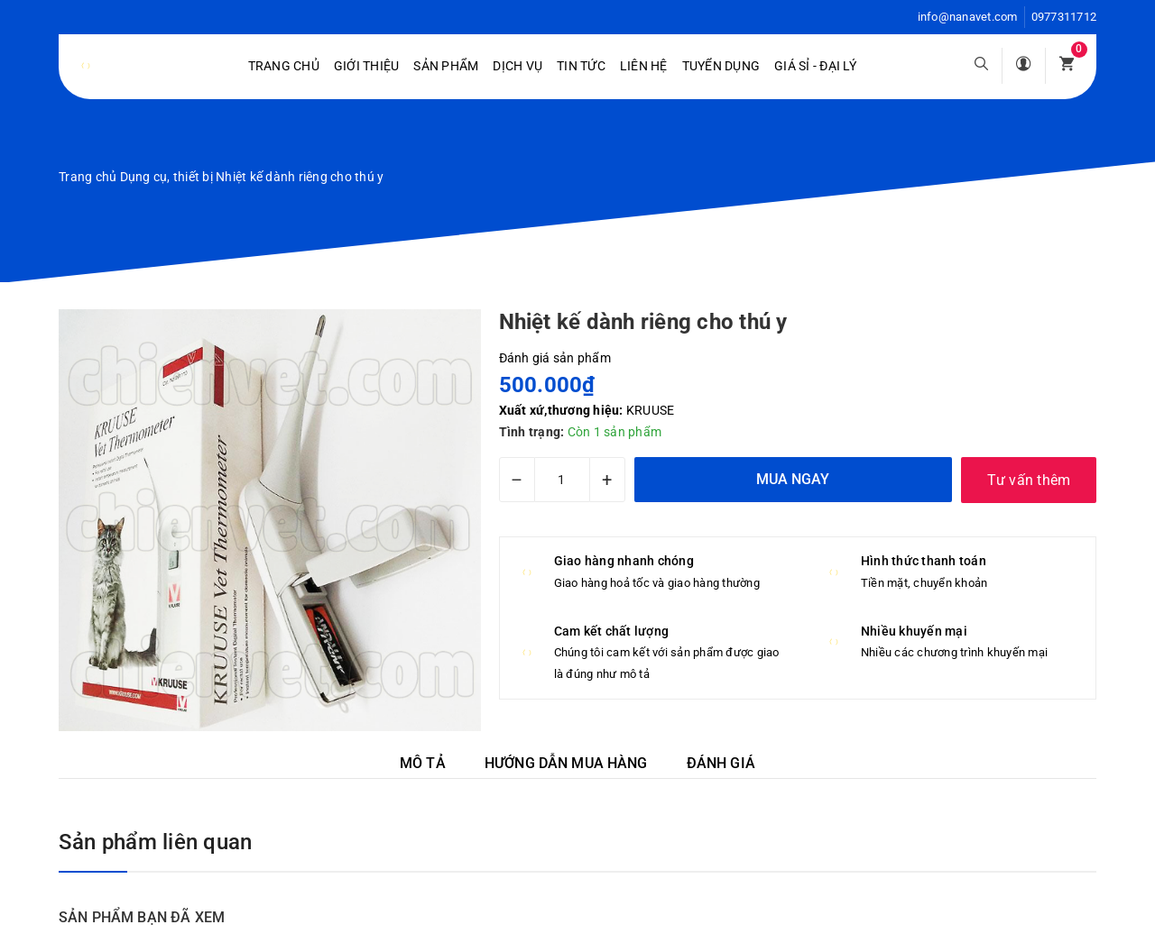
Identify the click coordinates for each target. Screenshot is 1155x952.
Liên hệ (644, 66)
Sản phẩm (445, 66)
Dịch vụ (517, 66)
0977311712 (1064, 16)
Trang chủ (283, 66)
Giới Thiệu (367, 66)
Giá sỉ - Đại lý (815, 66)
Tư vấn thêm (1029, 480)
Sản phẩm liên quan (155, 842)
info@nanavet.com (968, 16)
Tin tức (581, 66)
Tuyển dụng (721, 66)
